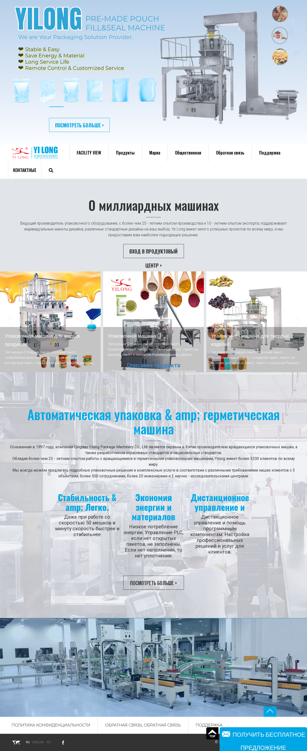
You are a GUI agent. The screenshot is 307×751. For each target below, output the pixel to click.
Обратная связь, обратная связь (143, 725)
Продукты (125, 152)
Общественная (188, 152)
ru (28, 742)
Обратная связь (230, 152)
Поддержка (269, 152)
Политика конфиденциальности (51, 725)
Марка (154, 152)
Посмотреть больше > (79, 125)
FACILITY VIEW (89, 152)
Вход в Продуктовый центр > (153, 253)
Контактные (24, 170)
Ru (49, 742)
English (38, 742)
